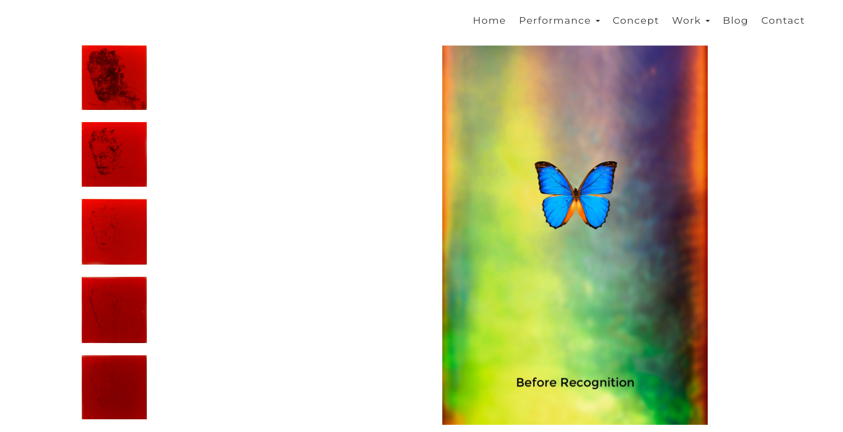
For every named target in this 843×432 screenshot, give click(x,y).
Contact (783, 20)
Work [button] (691, 20)
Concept (636, 20)
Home (489, 20)
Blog (736, 20)
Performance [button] (559, 20)
